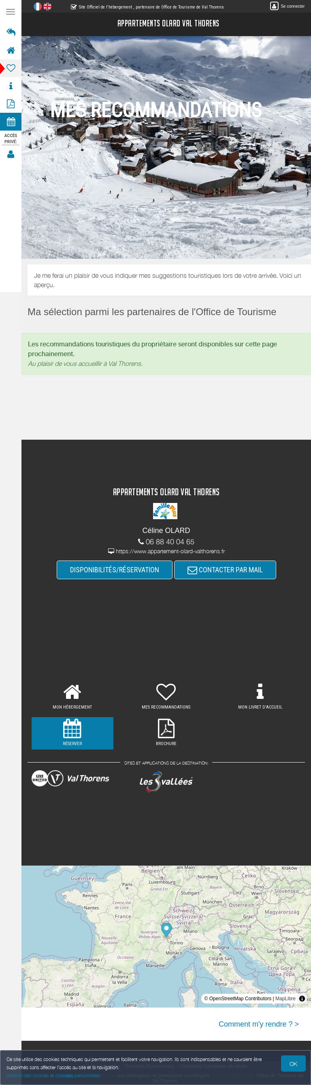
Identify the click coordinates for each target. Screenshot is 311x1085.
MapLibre (285, 998)
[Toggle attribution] (302, 998)
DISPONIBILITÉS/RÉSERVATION (114, 569)
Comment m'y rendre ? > (259, 1024)
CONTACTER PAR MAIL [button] (225, 569)
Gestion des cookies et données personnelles (53, 1075)
